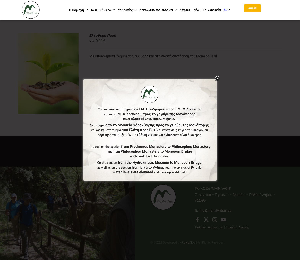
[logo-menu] (31, 3)
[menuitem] (227, 10)
